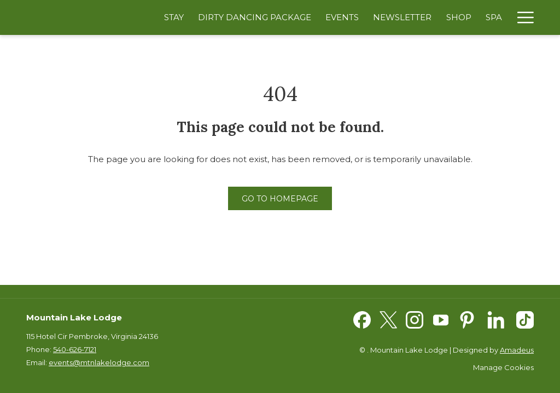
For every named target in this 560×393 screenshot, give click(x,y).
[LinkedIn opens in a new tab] (496, 319)
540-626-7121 (74, 349)
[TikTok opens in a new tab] (525, 319)
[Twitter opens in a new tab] (388, 319)
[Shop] (459, 17)
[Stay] (174, 17)
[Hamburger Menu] (521, 17)
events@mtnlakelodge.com (99, 362)
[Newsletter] (402, 17)
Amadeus (517, 350)
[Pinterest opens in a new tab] (467, 319)
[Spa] (494, 17)
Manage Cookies (503, 367)
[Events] (342, 17)
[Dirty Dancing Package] (254, 17)
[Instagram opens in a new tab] (414, 319)
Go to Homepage (280, 199)
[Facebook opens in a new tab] (362, 319)
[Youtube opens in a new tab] (441, 319)
